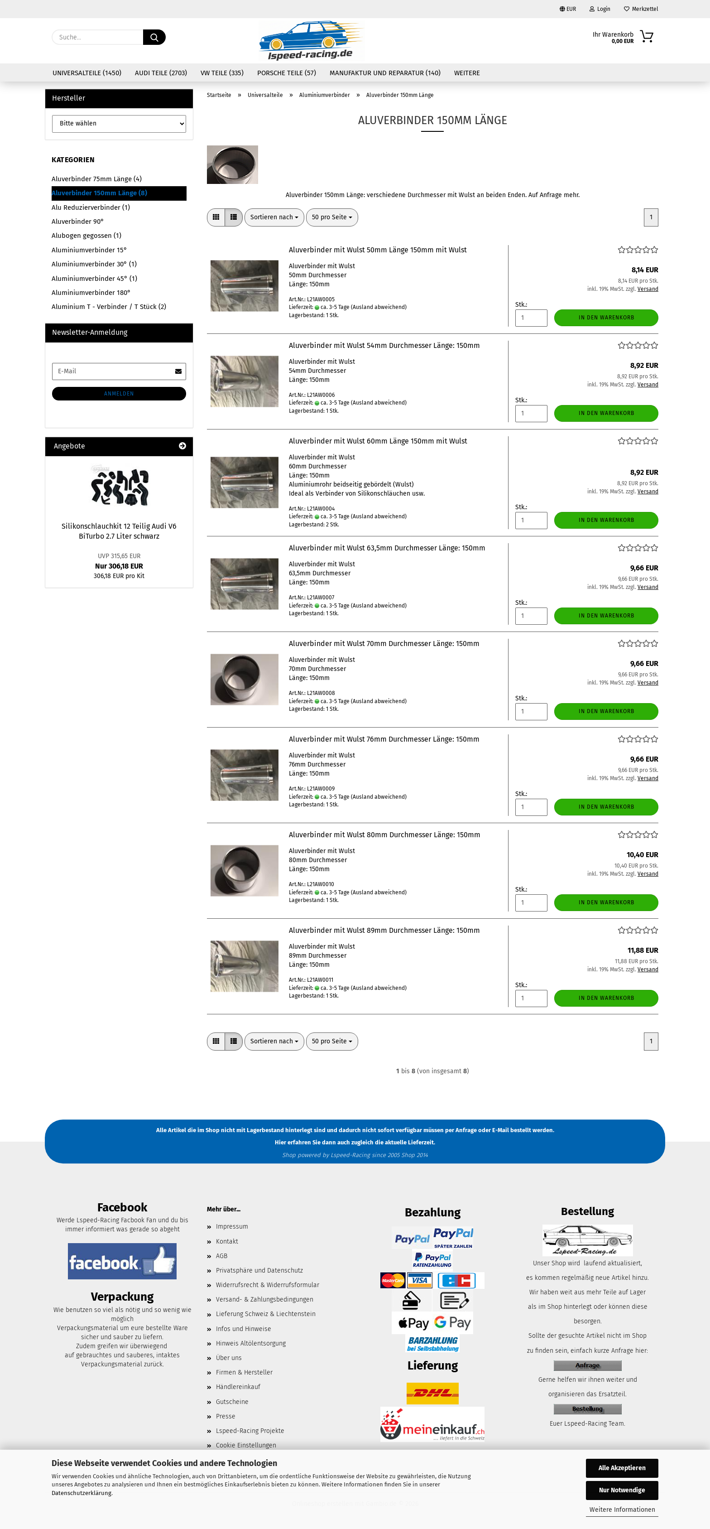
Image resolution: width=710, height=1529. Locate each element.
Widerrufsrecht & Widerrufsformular (267, 1285)
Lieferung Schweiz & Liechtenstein (266, 1314)
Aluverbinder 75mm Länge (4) (97, 179)
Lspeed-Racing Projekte (250, 1431)
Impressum (232, 1226)
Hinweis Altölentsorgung (251, 1343)
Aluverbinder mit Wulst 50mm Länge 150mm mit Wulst (378, 250)
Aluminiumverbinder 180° (91, 293)
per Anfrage (461, 1130)
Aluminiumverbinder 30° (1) (94, 264)
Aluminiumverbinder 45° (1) (94, 279)
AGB (221, 1256)
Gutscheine (232, 1402)
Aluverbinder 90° (78, 221)
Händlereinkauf (238, 1387)
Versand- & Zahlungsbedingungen (264, 1299)
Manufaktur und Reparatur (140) (385, 73)
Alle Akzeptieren (622, 1468)
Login (600, 9)
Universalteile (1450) (87, 73)
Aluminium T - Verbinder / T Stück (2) (109, 307)
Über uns (229, 1358)
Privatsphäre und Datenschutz (259, 1270)
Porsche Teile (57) (286, 73)
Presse (225, 1416)
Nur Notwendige (622, 1490)
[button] (216, 217)
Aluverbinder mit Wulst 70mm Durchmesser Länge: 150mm (384, 643)
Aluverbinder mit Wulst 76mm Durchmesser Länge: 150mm (384, 739)
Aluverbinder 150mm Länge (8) (99, 193)
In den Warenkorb (606, 317)
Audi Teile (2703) (161, 73)
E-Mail (500, 1130)
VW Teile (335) (222, 73)
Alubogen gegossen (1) (86, 236)
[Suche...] (154, 37)
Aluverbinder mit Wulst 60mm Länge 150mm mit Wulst (378, 441)
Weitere (467, 73)
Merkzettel (641, 9)
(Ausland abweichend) (379, 307)
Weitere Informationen (622, 1510)
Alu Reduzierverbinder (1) (91, 207)
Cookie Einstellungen (246, 1445)
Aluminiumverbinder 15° (89, 250)
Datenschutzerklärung (81, 1493)
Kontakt (227, 1241)
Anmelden (119, 394)
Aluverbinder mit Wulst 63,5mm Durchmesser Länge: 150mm (387, 548)
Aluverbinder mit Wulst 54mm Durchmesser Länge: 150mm (384, 345)
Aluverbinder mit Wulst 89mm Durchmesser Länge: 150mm (384, 930)
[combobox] (274, 217)
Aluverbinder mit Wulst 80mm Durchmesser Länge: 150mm (384, 834)
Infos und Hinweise (243, 1329)
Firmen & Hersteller (244, 1372)
